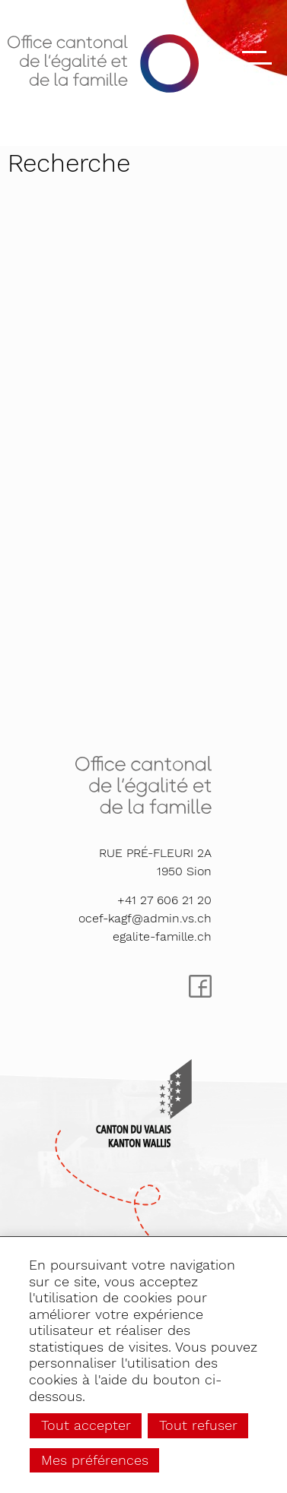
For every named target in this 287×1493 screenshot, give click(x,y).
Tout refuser (198, 1425)
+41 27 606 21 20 (164, 900)
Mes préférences (94, 1460)
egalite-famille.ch (162, 936)
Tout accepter (86, 1425)
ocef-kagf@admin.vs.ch (145, 918)
